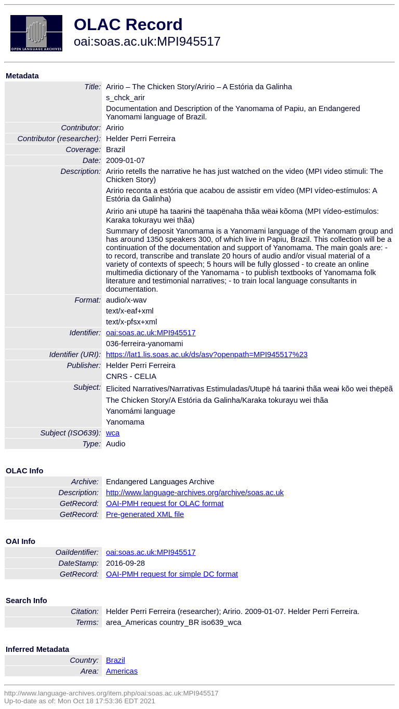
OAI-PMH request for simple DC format (172, 574)
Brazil (115, 660)
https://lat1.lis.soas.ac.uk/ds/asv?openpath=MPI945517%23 (207, 354)
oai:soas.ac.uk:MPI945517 (151, 333)
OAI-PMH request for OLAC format (164, 503)
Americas (122, 671)
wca (112, 433)
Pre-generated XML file (145, 514)
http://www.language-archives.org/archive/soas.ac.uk (195, 492)
